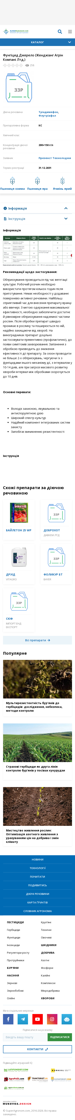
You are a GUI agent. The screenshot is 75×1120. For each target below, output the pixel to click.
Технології (38, 868)
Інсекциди (13, 945)
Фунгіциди (13, 937)
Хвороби (47, 998)
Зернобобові (15, 990)
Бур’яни (13, 968)
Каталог (51, 42)
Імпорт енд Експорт (13, 625)
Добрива (47, 952)
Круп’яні (46, 922)
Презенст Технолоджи (55, 158)
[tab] (37, 208)
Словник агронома (37, 911)
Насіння (13, 975)
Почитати (37, 876)
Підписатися (59, 1037)
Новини (37, 859)
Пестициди (15, 922)
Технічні (46, 930)
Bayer (47, 579)
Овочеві (46, 937)
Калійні (45, 975)
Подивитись (37, 885)
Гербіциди (13, 930)
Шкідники (48, 945)
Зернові (12, 983)
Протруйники (15, 960)
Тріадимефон (48, 112)
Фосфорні (47, 968)
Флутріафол (47, 115)
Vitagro (11, 579)
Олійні (11, 998)
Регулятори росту (18, 952)
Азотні (45, 960)
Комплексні (48, 983)
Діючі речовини (37, 894)
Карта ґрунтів (37, 902)
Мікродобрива (50, 990)
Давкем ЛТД (51, 535)
